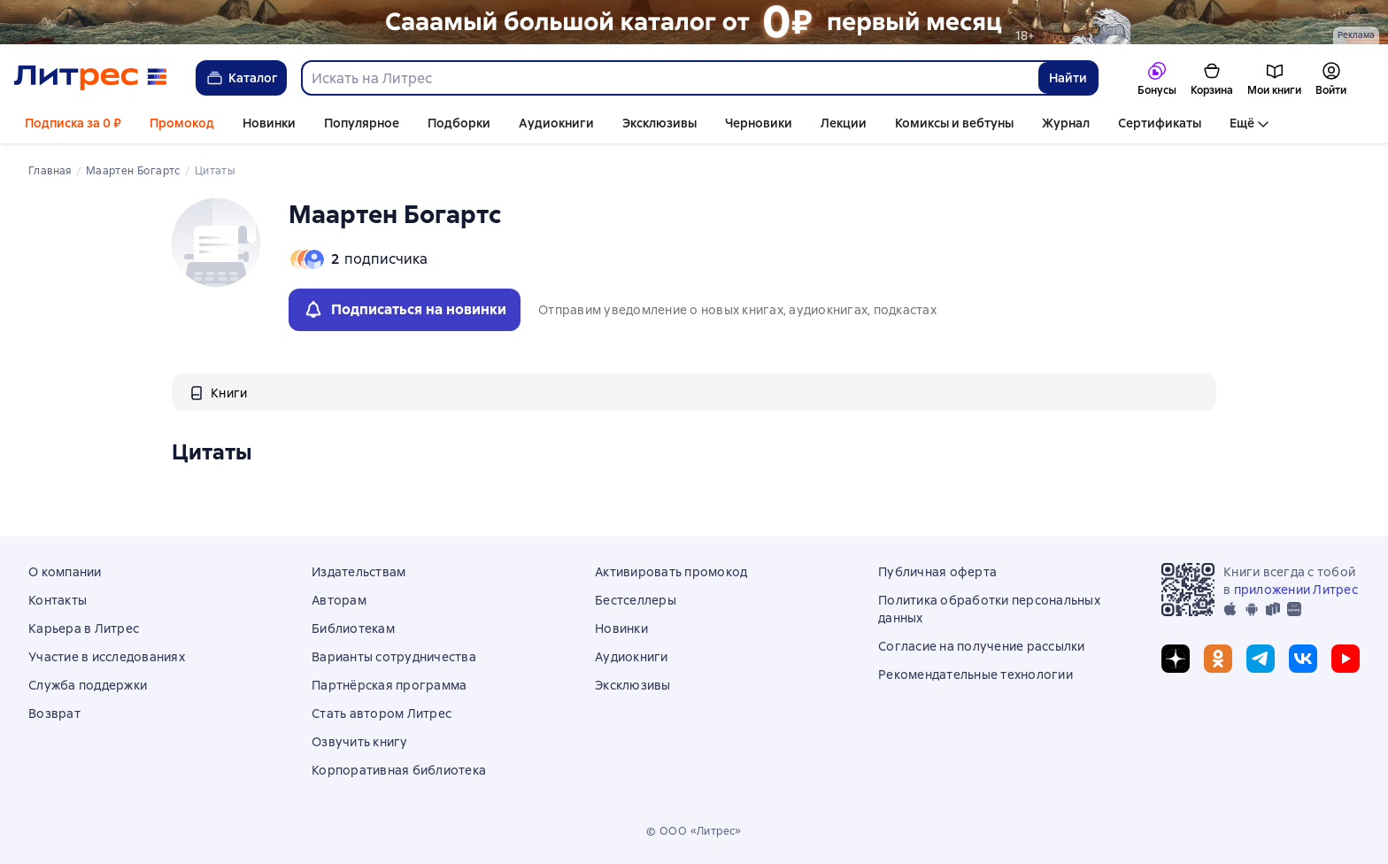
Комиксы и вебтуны (954, 123)
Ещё (1242, 123)
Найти (1068, 78)
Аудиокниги (556, 123)
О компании (65, 572)
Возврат (54, 713)
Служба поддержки (87, 685)
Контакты (57, 600)
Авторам (339, 600)
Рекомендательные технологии (975, 675)
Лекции (844, 123)
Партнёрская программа (389, 685)
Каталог (241, 78)
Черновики (758, 123)
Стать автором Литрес (381, 713)
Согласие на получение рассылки (981, 646)
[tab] (218, 392)
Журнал (1066, 123)
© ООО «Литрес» (694, 831)
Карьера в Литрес (83, 628)
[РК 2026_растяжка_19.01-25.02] (694, 22)
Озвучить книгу (360, 742)
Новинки (269, 123)
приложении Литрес (1296, 590)
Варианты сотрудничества (394, 657)
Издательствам (358, 572)
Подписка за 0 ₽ (73, 123)
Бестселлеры (635, 600)
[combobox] (669, 78)
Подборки (459, 123)
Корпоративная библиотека (399, 770)
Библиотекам (353, 628)
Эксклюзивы (659, 123)
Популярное (361, 123)
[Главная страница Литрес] (90, 78)
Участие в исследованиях (106, 657)
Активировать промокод (671, 572)
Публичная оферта (937, 572)
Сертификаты (1159, 123)
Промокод (182, 123)
